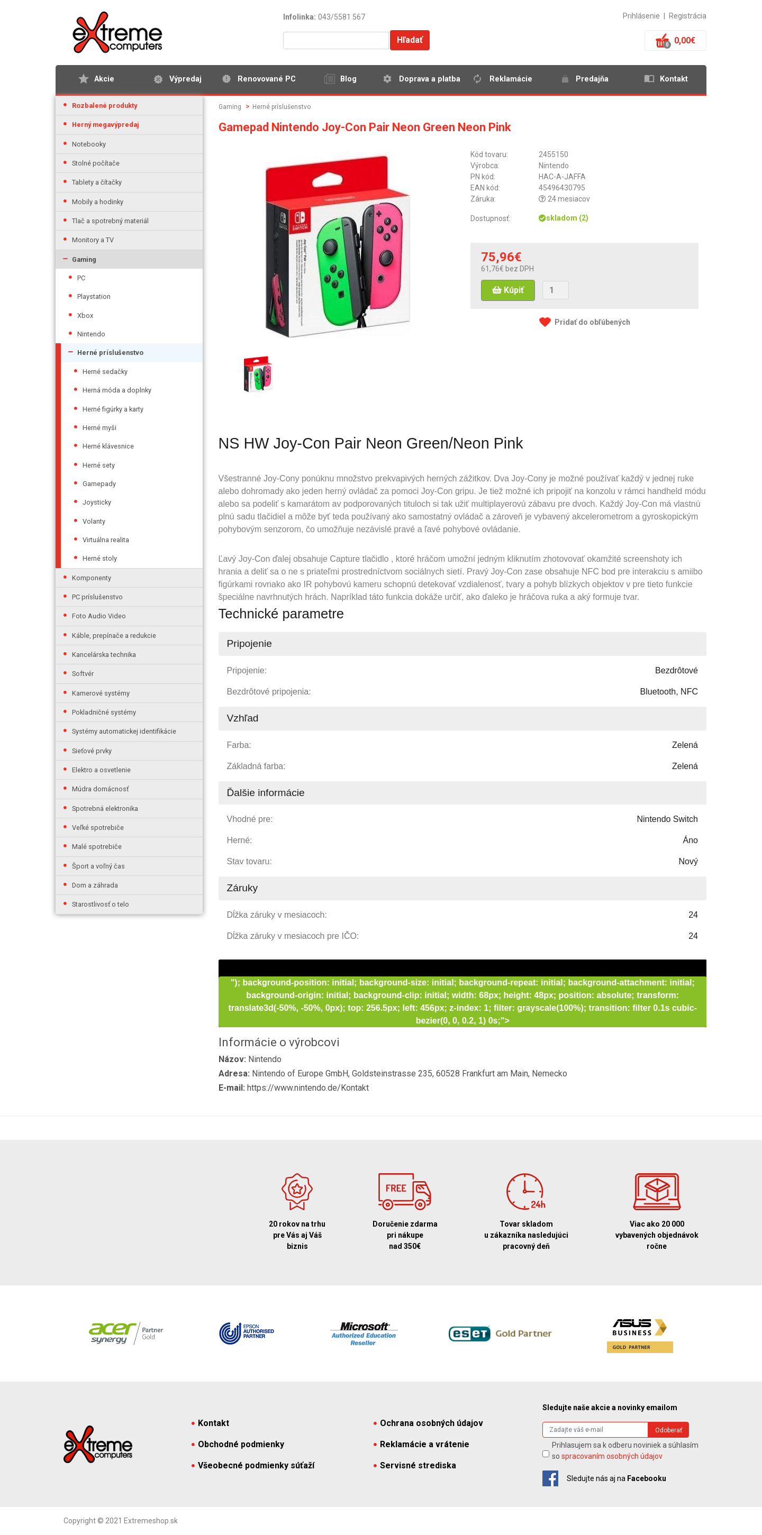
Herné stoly (100, 558)
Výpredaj (185, 79)
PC (81, 278)
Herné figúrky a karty (113, 409)
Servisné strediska (415, 1465)
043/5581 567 (341, 17)
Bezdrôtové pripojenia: (269, 691)
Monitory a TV (93, 240)
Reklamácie (510, 79)
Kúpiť (508, 290)
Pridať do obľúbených (592, 322)
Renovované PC (267, 79)
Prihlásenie (641, 16)
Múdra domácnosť (100, 789)
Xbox (85, 315)
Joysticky (97, 502)
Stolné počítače (96, 163)
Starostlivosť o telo (100, 904)
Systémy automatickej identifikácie (124, 731)
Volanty (94, 521)
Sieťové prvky (92, 751)
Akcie (104, 79)
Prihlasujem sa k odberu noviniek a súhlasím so (625, 1450)
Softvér (83, 674)
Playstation (94, 296)
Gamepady (99, 484)
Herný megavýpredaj (105, 125)
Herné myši (99, 428)
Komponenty (91, 578)
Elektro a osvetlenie (101, 770)
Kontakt (674, 79)
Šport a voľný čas (98, 866)
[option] (258, 374)
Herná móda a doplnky (117, 390)
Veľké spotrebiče (98, 828)
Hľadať (410, 40)
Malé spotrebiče (97, 847)
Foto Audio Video (99, 616)
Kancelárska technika (104, 655)
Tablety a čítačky (97, 182)
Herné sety (99, 465)
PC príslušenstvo (97, 597)
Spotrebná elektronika (105, 808)
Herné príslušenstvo (110, 353)
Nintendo (91, 334)
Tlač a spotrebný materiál (110, 221)
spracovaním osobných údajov (612, 1456)
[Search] (595, 1430)
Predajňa (592, 79)
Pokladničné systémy (104, 712)
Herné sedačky (105, 372)
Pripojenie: (247, 670)
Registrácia (687, 16)
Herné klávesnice (108, 446)
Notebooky (89, 144)
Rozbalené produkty (104, 105)
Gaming (84, 259)
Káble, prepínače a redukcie (114, 635)
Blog (348, 79)
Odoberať (668, 1430)
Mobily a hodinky (97, 202)
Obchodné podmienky (238, 1444)
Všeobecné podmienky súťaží (253, 1465)
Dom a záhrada (95, 885)
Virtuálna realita (106, 540)
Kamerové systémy (101, 693)
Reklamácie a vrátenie (421, 1444)
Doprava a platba (429, 79)
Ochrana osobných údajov (428, 1423)
